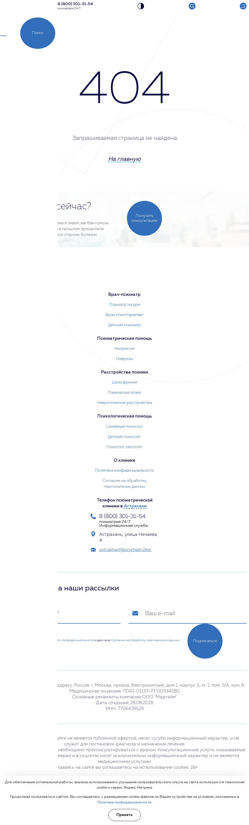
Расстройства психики (124, 371)
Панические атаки (124, 391)
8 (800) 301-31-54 (124, 516)
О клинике (124, 459)
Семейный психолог (124, 425)
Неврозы (124, 357)
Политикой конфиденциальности (68, 639)
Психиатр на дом (124, 303)
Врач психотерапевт (124, 313)
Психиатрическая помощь (124, 337)
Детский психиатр (124, 323)
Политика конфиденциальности (124, 470)
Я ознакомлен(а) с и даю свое (95, 640)
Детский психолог (124, 436)
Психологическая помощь (124, 415)
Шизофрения (124, 381)
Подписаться (205, 641)
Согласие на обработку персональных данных (125, 483)
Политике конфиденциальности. (124, 802)
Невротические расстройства (124, 402)
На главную (124, 160)
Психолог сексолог (124, 446)
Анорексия (125, 347)
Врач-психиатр (124, 293)
